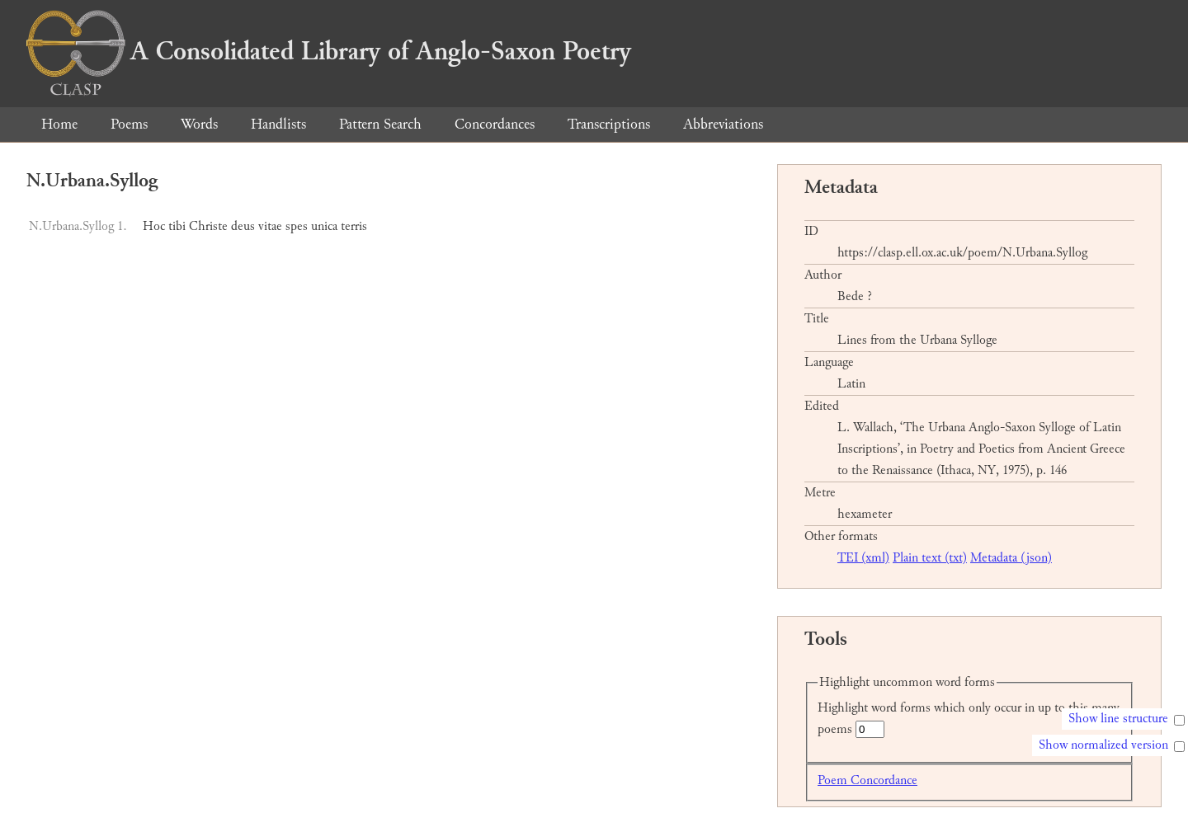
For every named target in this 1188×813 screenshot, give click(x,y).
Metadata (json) (1011, 557)
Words (199, 124)
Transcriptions (609, 124)
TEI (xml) (863, 557)
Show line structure (1118, 718)
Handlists (278, 124)
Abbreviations (723, 124)
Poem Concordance (867, 780)
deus (243, 226)
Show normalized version (1103, 744)
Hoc (154, 226)
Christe (208, 226)
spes (296, 226)
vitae (270, 226)
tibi (177, 226)
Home (59, 124)
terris (354, 226)
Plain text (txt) (930, 557)
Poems (129, 124)
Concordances (495, 124)
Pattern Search (380, 124)
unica (324, 226)
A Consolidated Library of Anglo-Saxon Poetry (328, 51)
